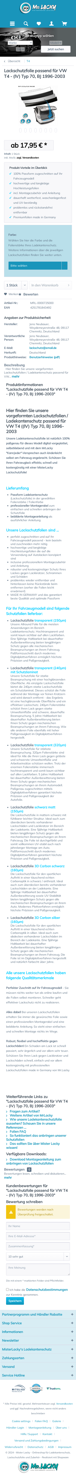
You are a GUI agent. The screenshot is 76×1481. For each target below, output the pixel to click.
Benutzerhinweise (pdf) (44, 357)
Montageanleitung (40, 1427)
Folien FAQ (16, 1131)
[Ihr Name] (38, 1226)
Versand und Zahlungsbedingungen (36, 1440)
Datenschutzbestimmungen (47, 1290)
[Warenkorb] (65, 24)
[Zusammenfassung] (38, 1246)
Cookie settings (21, 1421)
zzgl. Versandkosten (28, 157)
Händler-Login (15, 1427)
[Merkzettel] (39, 24)
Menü (13, 23)
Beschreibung (14, 365)
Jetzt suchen (56, 49)
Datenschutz (35, 1447)
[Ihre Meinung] (38, 1269)
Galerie (56, 1421)
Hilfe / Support (29, 1434)
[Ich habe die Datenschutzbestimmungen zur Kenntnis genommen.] (7, 1289)
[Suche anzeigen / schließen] (26, 24)
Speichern (15, 1301)
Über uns (61, 1427)
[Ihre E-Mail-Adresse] (38, 1236)
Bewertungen (14, 1169)
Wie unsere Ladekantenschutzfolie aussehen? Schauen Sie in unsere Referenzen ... (34, 1123)
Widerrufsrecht (14, 1447)
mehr (15, 376)
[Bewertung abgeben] (38, 1256)
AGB (51, 1447)
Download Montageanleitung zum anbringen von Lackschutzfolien (33, 1161)
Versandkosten (64, 1403)
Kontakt (47, 1434)
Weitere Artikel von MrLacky (29, 1115)
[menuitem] (12, 23)
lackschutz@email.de (43, 348)
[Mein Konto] (52, 24)
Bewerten (28, 294)
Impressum (64, 1447)
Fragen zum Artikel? (23, 1111)
